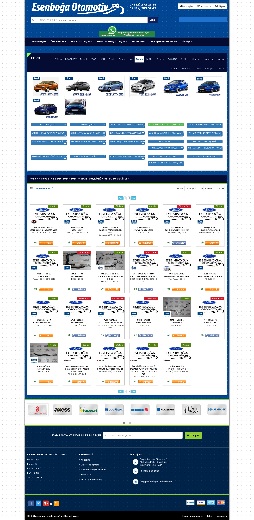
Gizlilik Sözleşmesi (81, 41)
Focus (139, 59)
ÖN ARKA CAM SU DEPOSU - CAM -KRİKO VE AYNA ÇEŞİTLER (88, 134)
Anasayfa (39, 41)
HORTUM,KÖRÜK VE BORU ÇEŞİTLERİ (166, 124)
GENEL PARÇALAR (53, 124)
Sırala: (180, 188)
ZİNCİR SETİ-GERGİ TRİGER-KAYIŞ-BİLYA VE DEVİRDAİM (166, 163)
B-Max (150, 59)
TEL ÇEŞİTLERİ (171, 141)
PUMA (102, 59)
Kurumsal (204, 6)
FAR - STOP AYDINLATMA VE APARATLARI (205, 134)
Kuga (221, 59)
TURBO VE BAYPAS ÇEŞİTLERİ (207, 141)
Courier (173, 68)
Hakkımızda (139, 41)
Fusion (122, 59)
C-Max (185, 59)
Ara (152, 20)
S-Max (160, 59)
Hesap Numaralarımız (164, 41)
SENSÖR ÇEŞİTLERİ (92, 124)
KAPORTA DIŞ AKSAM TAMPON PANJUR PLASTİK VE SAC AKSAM (127, 142)
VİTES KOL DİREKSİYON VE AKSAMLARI (205, 125)
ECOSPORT (71, 59)
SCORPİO (173, 59)
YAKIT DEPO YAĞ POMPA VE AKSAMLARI (49, 134)
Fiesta (112, 59)
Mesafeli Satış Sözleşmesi (112, 41)
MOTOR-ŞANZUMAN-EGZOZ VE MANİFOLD (127, 157)
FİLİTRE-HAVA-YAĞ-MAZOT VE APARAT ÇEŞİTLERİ (127, 125)
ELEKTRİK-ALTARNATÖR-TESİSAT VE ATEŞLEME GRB (166, 134)
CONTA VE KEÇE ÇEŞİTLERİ (167, 156)
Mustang (209, 59)
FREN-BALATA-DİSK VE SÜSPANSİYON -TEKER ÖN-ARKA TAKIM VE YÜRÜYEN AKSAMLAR (88, 142)
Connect (185, 68)
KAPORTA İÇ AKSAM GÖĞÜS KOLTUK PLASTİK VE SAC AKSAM (49, 157)
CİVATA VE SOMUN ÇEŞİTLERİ (89, 156)
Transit (198, 68)
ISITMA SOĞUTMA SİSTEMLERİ (167, 148)
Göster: (208, 188)
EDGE (93, 59)
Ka (131, 59)
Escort (83, 59)
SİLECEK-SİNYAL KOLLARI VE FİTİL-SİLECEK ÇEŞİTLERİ (49, 142)
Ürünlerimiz (58, 41)
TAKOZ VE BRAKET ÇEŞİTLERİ (206, 156)
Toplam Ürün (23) (44, 188)
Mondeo (196, 59)
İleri (133, 198)
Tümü (58, 59)
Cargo (220, 68)
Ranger (209, 68)
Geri (121, 198)
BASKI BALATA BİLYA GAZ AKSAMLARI (127, 133)
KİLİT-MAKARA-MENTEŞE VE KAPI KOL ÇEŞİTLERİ (205, 149)
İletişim (187, 41)
